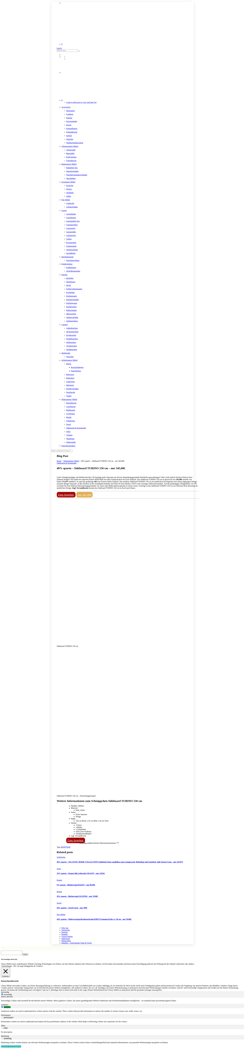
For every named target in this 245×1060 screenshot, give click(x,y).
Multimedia (66, 353)
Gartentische (71, 235)
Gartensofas (70, 228)
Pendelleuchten (72, 339)
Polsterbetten (76, 371)
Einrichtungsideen (68, 446)
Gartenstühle (71, 232)
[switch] (2, 1007)
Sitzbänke (70, 193)
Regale (68, 417)
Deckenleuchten (72, 332)
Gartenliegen (71, 218)
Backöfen (69, 278)
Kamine (69, 118)
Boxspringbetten (77, 367)
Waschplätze (71, 178)
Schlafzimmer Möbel (70, 360)
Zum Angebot (66, 494)
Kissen (68, 125)
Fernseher (70, 357)
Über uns (65, 928)
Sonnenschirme (72, 250)
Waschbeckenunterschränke (76, 175)
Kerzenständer (71, 121)
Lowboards (70, 414)
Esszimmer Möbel (68, 182)
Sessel (68, 424)
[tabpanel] (122, 1001)
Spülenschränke (72, 317)
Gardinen (69, 114)
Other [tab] (3, 1026)
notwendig (8, 995)
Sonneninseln (71, 246)
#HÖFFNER (65, 847)
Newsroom (66, 930)
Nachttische (70, 392)
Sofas (68, 432)
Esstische (69, 186)
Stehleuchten (71, 342)
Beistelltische (71, 403)
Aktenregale (71, 150)
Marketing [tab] (5, 1037)
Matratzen (70, 385)
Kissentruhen (71, 243)
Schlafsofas (70, 421)
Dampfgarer (70, 282)
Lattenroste (70, 382)
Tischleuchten (71, 346)
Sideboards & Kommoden (76, 428)
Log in (59, 48)
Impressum (66, 939)
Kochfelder (70, 293)
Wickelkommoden (73, 271)
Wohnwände (71, 442)
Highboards (70, 410)
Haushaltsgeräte (68, 257)
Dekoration (70, 111)
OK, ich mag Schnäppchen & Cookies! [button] (28, 967)
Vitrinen (69, 435)
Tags (59, 847)
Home (59, 461)
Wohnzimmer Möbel (69, 399)
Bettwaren (70, 374)
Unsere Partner (67, 936)
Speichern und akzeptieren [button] (11, 1047)
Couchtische (71, 407)
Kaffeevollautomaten (74, 289)
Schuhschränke (72, 207)
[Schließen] (5, 973)
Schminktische (71, 132)
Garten (64, 211)
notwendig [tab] (5, 993)
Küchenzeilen (71, 307)
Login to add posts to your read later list (81, 102)
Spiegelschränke (72, 171)
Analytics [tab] (4, 1005)
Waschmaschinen (72, 260)
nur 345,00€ (84, 494)
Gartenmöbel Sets (73, 221)
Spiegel (69, 136)
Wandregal (70, 439)
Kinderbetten (71, 268)
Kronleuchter (71, 335)
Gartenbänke (71, 214)
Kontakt (65, 934)
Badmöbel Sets (72, 168)
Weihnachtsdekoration (74, 143)
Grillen (69, 239)
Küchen (64, 275)
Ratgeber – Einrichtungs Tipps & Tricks (77, 943)
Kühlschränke (71, 310)
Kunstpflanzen (71, 129)
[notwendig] (2, 995)
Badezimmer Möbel (69, 164)
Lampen (65, 325)
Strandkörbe (71, 253)
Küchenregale (71, 296)
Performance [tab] (6, 1016)
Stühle (68, 196)
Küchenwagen (71, 303)
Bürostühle (70, 153)
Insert (28, 955)
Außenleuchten (72, 328)
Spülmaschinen (72, 321)
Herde (68, 285)
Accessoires (66, 107)
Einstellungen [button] (7, 967)
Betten (68, 364)
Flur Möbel (66, 200)
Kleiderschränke (72, 389)
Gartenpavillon (72, 225)
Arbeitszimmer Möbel (70, 146)
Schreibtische (71, 161)
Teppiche (69, 139)
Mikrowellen (71, 314)
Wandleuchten (71, 350)
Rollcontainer (71, 157)
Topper (69, 396)
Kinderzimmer (67, 264)
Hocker (69, 189)
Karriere (65, 932)
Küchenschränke (72, 300)
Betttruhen (70, 378)
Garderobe (70, 203)
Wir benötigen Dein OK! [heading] (9, 960)
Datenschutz (66, 941)
